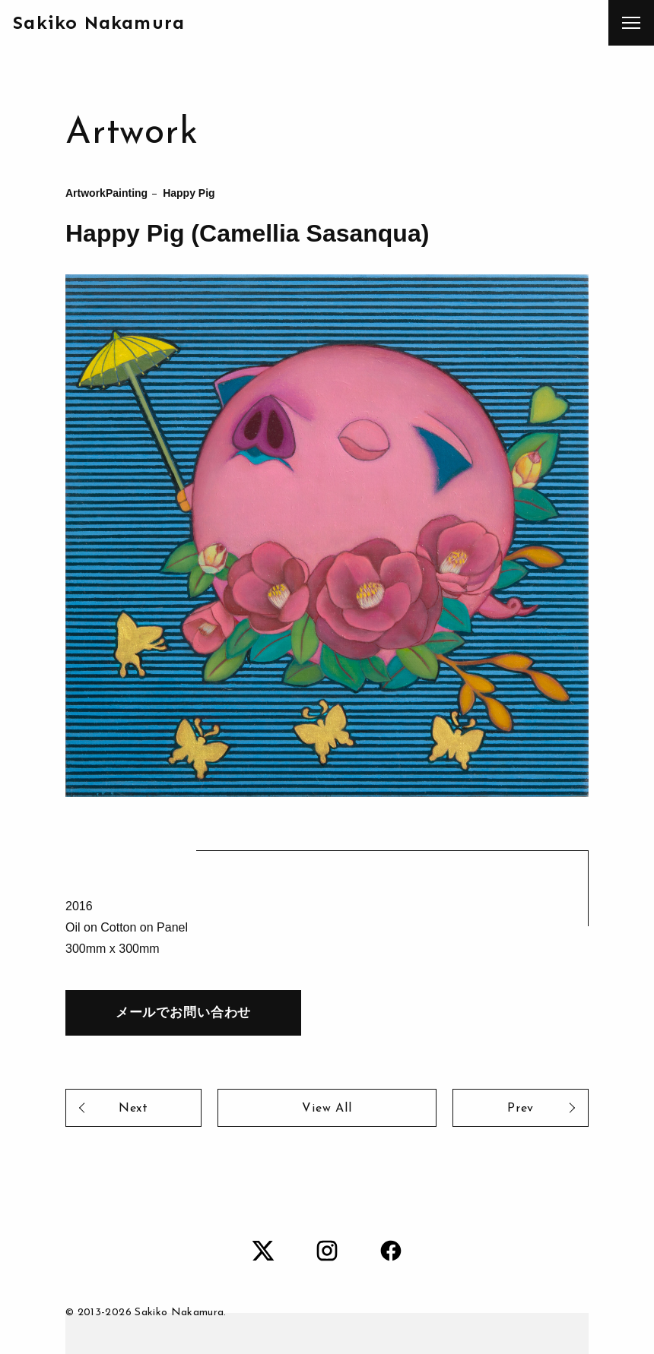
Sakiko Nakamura (99, 22)
